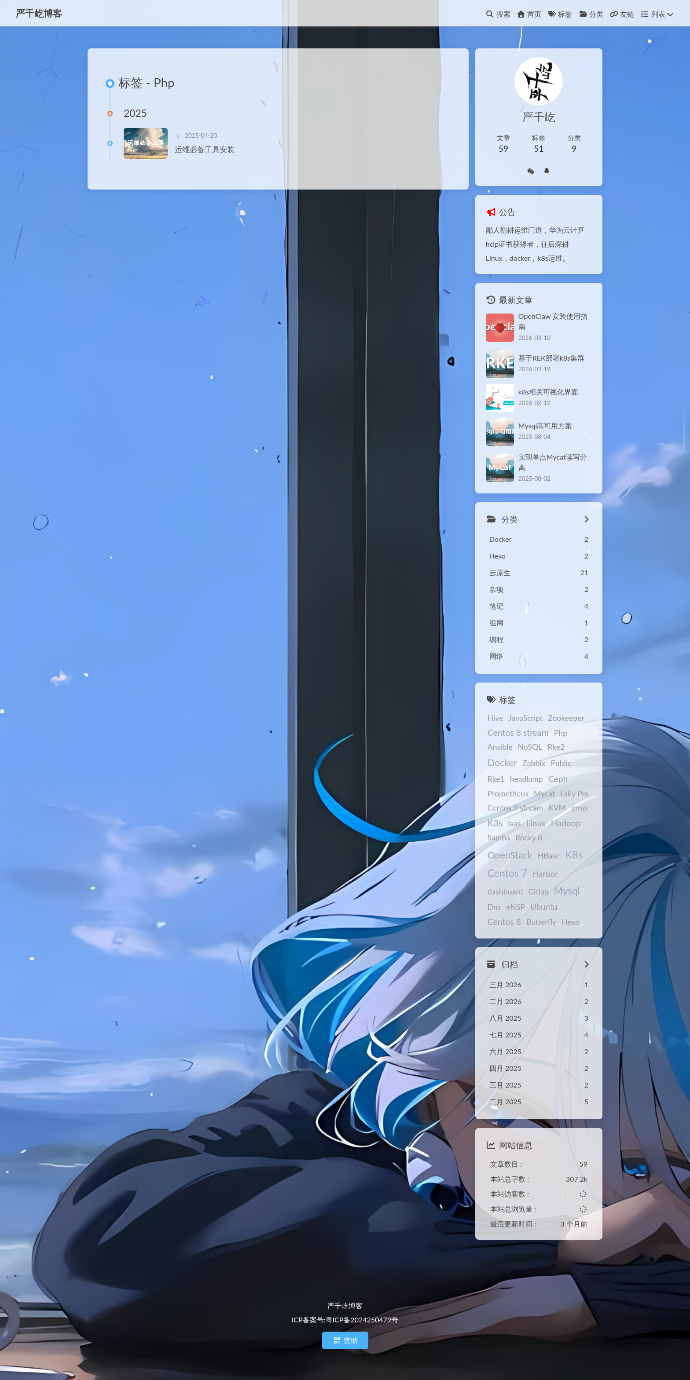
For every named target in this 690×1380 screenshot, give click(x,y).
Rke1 (496, 779)
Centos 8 (504, 921)
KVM (557, 807)
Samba (499, 837)
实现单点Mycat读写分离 (552, 462)
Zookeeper (566, 718)
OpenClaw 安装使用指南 (553, 321)
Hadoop (566, 823)
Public (561, 763)
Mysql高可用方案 (545, 425)
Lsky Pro (574, 793)
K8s (574, 854)
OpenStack (510, 855)
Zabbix (533, 763)
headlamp (526, 779)
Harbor (545, 874)
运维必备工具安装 (205, 149)
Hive (495, 718)
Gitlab (538, 891)
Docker (502, 762)
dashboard (505, 891)
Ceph (558, 779)
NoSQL (530, 747)
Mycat (544, 793)
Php (560, 732)
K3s (495, 823)
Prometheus (508, 793)
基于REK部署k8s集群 (551, 358)
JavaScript (526, 718)
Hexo (571, 922)
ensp (579, 807)
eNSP (515, 907)
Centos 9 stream (515, 807)
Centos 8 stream (518, 732)
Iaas (514, 823)
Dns (494, 907)
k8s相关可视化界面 (548, 391)
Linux (536, 823)
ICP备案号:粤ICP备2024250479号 (345, 1319)
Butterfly (541, 922)
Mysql (567, 891)
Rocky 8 (528, 837)
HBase (549, 855)
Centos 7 (508, 873)
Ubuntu (543, 907)
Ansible (500, 747)
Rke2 (556, 747)
